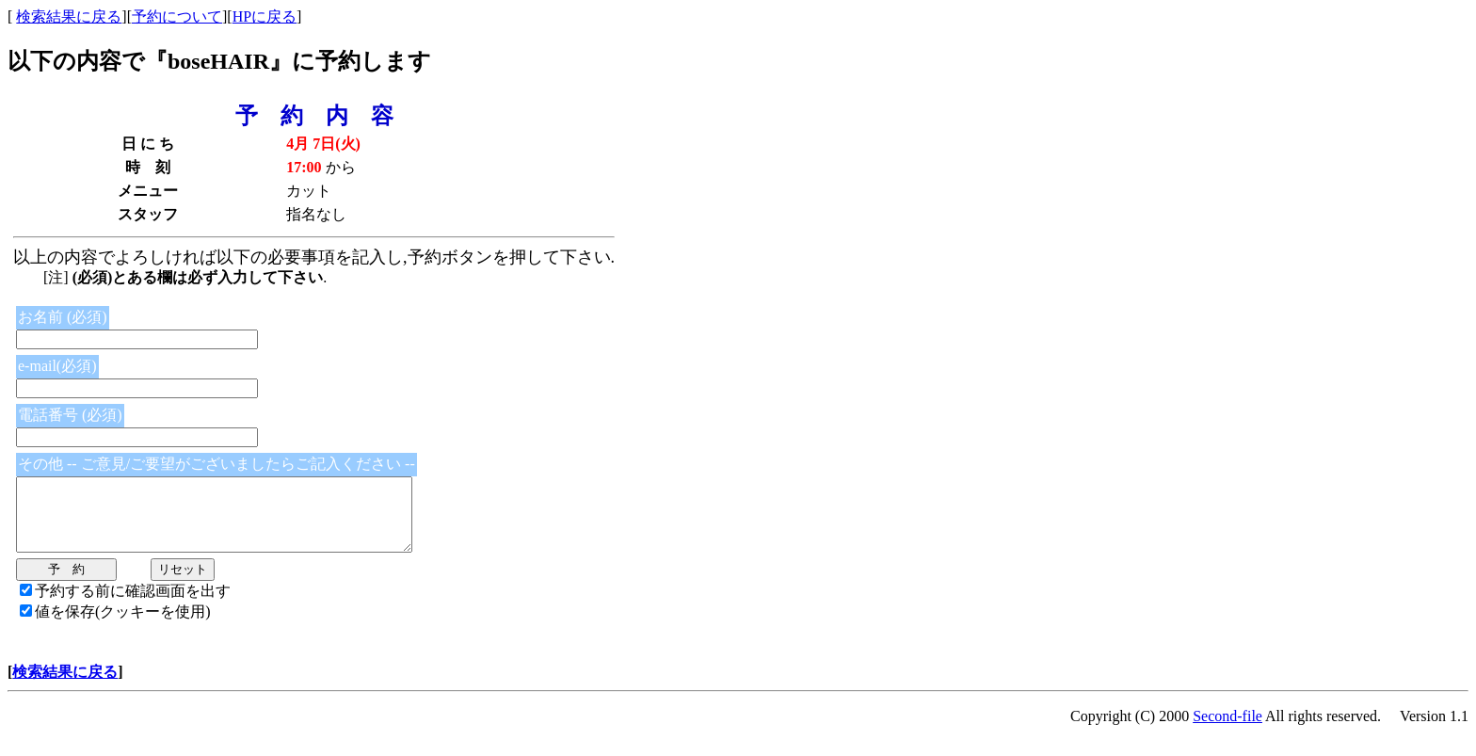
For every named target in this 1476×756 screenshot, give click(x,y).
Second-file (1227, 730)
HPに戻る (265, 16)
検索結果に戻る (68, 16)
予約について (177, 16)
